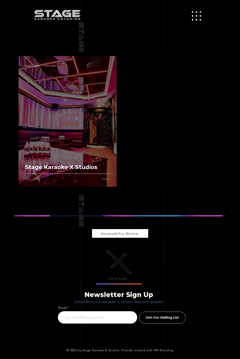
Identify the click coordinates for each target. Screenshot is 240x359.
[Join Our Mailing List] (162, 318)
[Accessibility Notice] (120, 233)
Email (62, 308)
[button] (196, 16)
